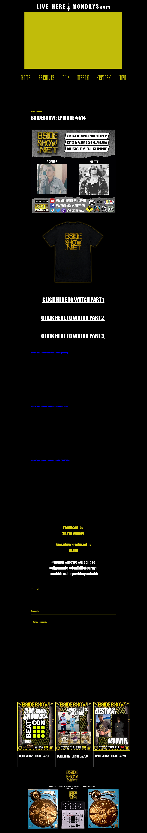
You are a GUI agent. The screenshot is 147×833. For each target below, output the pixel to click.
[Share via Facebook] (32, 589)
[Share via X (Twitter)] (38, 589)
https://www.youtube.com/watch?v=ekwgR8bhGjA (50, 353)
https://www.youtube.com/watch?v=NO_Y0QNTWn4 (50, 460)
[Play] (78, 825)
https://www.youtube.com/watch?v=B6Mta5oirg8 (49, 406)
